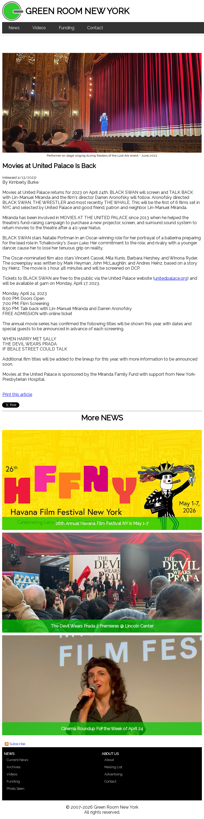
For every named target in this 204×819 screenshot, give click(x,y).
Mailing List (113, 767)
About (109, 760)
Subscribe (17, 744)
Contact (95, 27)
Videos (39, 27)
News (14, 27)
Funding (66, 27)
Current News (17, 760)
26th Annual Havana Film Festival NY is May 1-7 (102, 523)
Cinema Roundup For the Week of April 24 (102, 728)
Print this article (17, 394)
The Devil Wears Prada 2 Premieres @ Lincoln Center (102, 626)
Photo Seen (15, 789)
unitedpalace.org (170, 278)
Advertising (113, 774)
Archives (13, 767)
